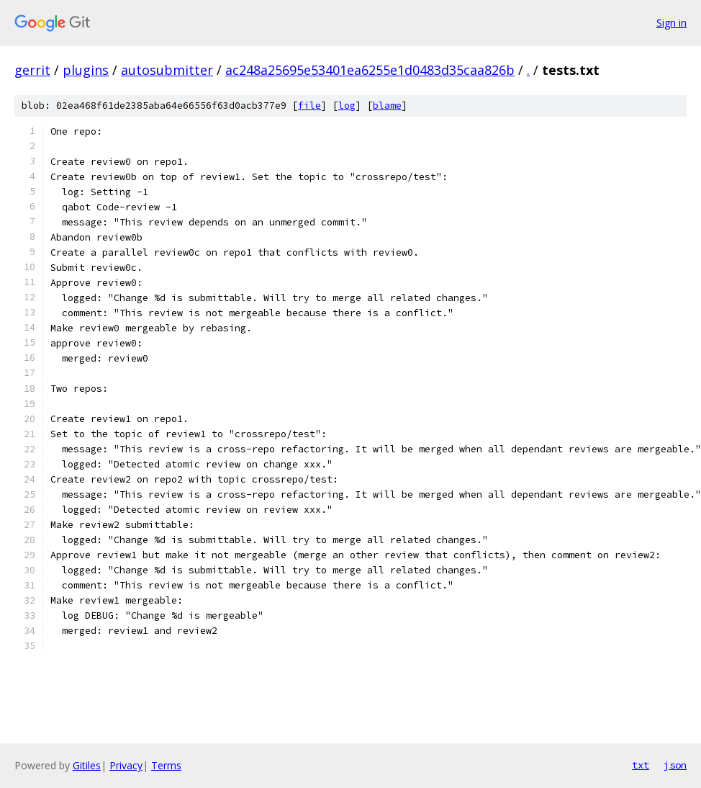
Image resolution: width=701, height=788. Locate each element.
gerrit (32, 70)
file (309, 105)
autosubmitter (167, 70)
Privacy (126, 765)
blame (387, 105)
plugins (86, 70)
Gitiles (87, 765)
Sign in (671, 23)
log (347, 105)
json (675, 764)
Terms (166, 765)
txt (640, 764)
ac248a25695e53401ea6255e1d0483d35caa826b (370, 70)
